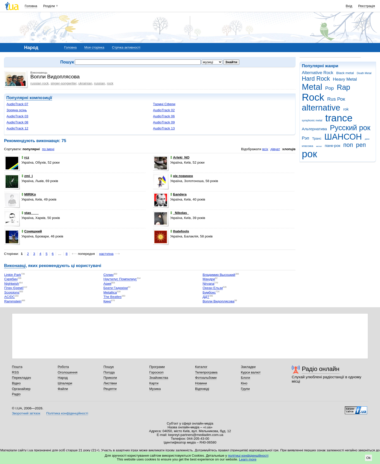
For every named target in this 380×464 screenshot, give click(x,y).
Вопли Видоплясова (219, 301)
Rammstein (13, 301)
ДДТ (206, 297)
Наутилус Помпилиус (120, 279)
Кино (107, 301)
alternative (321, 107)
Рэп (305, 138)
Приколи (110, 378)
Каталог (201, 367)
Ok (368, 458)
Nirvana (208, 283)
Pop (329, 88)
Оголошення (67, 372)
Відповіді (202, 389)
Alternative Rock (317, 72)
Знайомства (158, 378)
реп (361, 145)
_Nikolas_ (179, 213)
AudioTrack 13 (164, 128)
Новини (201, 383)
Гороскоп (156, 372)
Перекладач (21, 378)
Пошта (17, 367)
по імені (48, 149)
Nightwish (11, 283)
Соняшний (32, 231)
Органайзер (21, 389)
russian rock (39, 83)
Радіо (16, 394)
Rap (343, 87)
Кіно (244, 383)
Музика (155, 389)
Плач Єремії (14, 288)
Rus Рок (336, 99)
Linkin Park (12, 275)
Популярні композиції (29, 97)
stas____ (30, 213)
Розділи (49, 6)
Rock (313, 97)
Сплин (108, 275)
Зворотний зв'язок (26, 413)
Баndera (178, 194)
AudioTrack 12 (17, 128)
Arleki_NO (179, 157)
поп (348, 145)
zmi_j (27, 176)
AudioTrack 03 (17, 116)
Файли (63, 389)
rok (346, 109)
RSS (15, 372)
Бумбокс (209, 292)
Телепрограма (206, 372)
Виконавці (15, 265)
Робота (63, 367)
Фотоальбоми (206, 378)
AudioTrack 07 (17, 104)
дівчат (275, 149)
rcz (25, 157)
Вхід (349, 6)
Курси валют (251, 372)
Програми (157, 367)
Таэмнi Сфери (164, 104)
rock (110, 83)
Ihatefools (179, 231)
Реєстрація (366, 6)
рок (309, 153)
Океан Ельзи (213, 288)
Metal (312, 87)
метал (319, 146)
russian (99, 83)
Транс (317, 138)
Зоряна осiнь (17, 110)
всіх (265, 149)
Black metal (345, 73)
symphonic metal (312, 120)
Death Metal (364, 73)
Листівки (110, 383)
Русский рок (350, 128)
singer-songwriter (63, 83)
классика (307, 145)
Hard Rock (316, 78)
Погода (109, 372)
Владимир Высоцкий (219, 275)
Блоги (245, 378)
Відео (16, 383)
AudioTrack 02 (164, 110)
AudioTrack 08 (17, 122)
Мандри (209, 279)
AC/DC (9, 297)
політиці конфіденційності (248, 455)
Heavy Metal (345, 79)
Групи (245, 389)
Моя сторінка (94, 47)
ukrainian (85, 83)
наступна (106, 254)
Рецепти (110, 389)
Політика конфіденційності (67, 413)
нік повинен (181, 176)
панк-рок (332, 145)
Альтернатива (314, 129)
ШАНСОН (343, 136)
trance (338, 118)
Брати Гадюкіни (115, 288)
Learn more (248, 459)
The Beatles (112, 297)
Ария (107, 283)
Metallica (110, 292)
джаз (367, 139)
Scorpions (11, 292)
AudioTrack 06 (164, 116)
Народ (63, 378)
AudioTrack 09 (164, 122)
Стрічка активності (126, 47)
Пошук (108, 367)
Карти (153, 383)
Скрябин (11, 279)
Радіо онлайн (321, 368)
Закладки (248, 367)
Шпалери (65, 383)
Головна (31, 6)
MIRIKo (29, 194)
